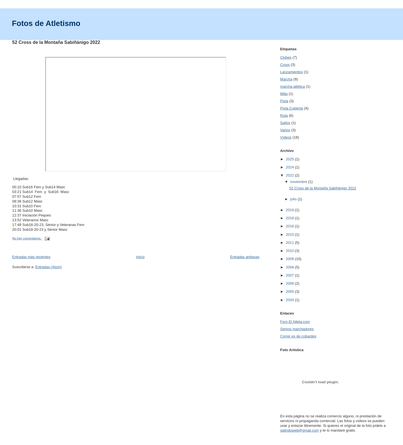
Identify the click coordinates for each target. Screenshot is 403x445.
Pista (284, 101)
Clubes (285, 57)
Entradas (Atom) (48, 267)
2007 (290, 275)
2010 (290, 251)
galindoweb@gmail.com (299, 430)
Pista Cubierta (291, 108)
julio (294, 199)
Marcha (286, 79)
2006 (290, 283)
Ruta (284, 115)
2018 (290, 218)
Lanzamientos (291, 72)
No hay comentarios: (27, 238)
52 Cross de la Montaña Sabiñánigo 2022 (56, 42)
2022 (290, 175)
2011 (290, 243)
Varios (285, 130)
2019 (290, 210)
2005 (290, 291)
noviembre (299, 182)
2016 (290, 226)
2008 (290, 267)
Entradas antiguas (244, 257)
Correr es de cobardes (298, 336)
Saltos (285, 123)
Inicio (140, 257)
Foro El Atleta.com (295, 322)
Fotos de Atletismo (46, 23)
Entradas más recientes (31, 257)
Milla (284, 94)
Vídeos (285, 137)
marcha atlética (292, 86)
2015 (290, 234)
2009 (290, 259)
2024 (290, 167)
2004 (290, 300)
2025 (290, 159)
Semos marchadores (297, 329)
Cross (285, 65)
